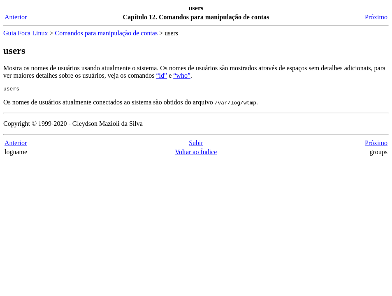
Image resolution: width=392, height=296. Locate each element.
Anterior (16, 17)
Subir (196, 144)
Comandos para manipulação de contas (106, 33)
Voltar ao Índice (196, 153)
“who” (181, 75)
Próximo (376, 17)
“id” (161, 75)
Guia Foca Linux (25, 33)
